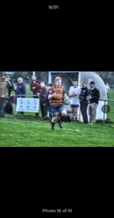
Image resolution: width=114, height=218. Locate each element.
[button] (92, 9)
